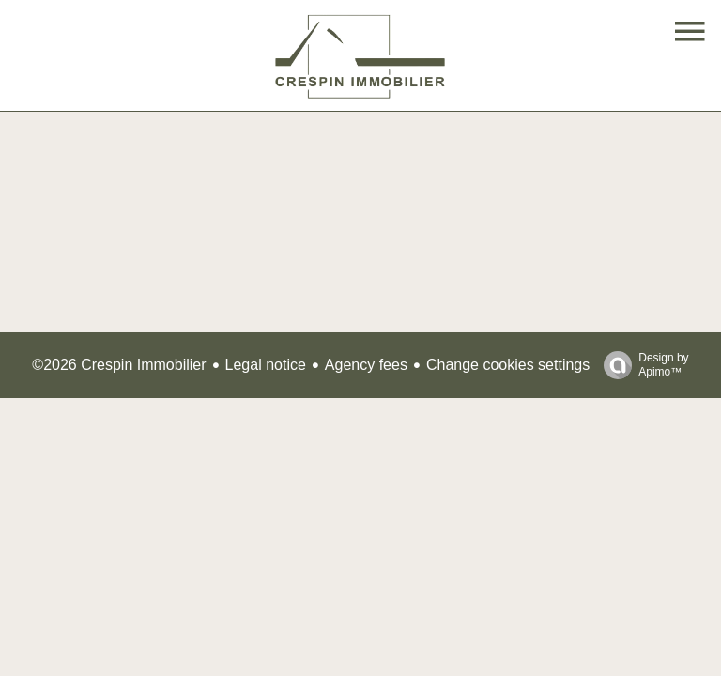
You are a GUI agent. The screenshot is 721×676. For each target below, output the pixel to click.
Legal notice (265, 365)
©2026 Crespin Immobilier (119, 365)
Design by (641, 365)
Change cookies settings (508, 365)
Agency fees (366, 365)
